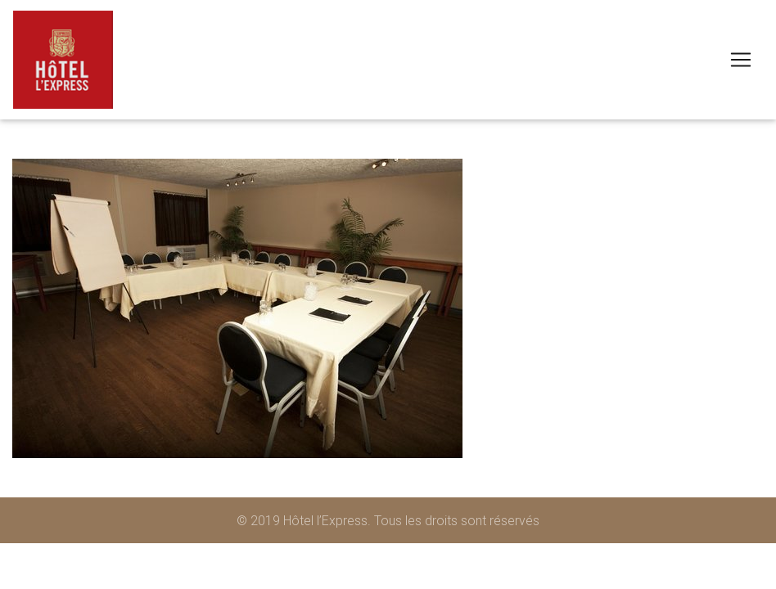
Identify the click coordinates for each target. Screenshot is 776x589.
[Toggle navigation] (741, 59)
